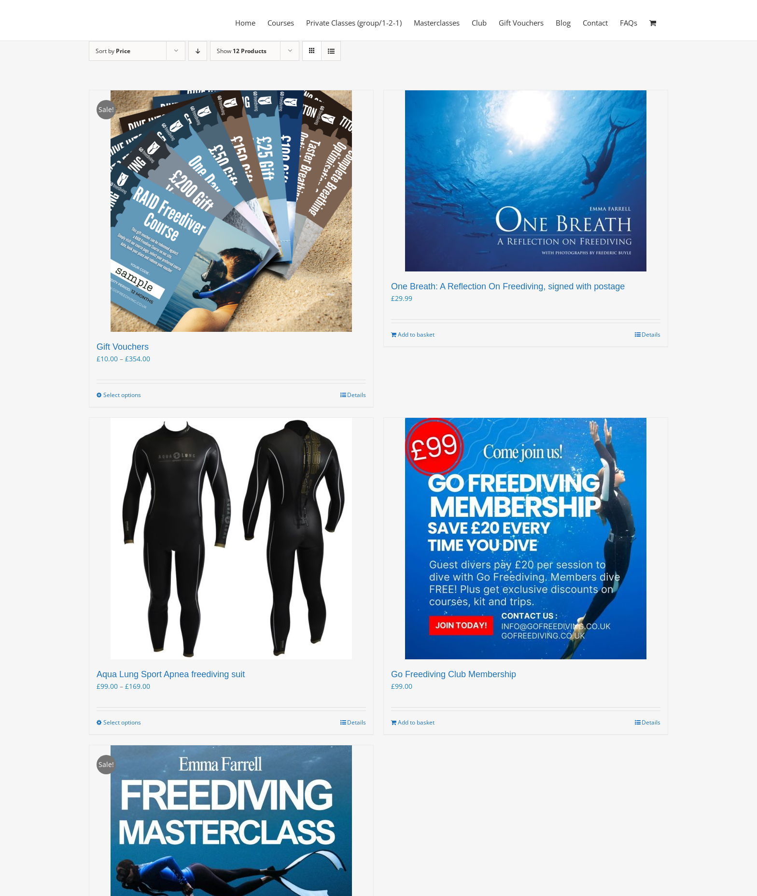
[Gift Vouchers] (231, 211)
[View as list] (331, 51)
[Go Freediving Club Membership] (526, 538)
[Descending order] (197, 51)
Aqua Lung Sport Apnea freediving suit (171, 674)
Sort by (113, 51)
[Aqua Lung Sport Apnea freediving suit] (231, 538)
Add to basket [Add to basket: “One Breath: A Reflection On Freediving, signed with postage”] (416, 334)
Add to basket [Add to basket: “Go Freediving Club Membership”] (416, 722)
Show (241, 51)
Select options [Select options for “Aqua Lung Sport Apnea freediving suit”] (122, 722)
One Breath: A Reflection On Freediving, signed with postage (508, 286)
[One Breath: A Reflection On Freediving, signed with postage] (526, 180)
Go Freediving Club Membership (453, 674)
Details (356, 395)
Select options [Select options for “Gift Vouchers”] (122, 395)
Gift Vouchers (123, 347)
